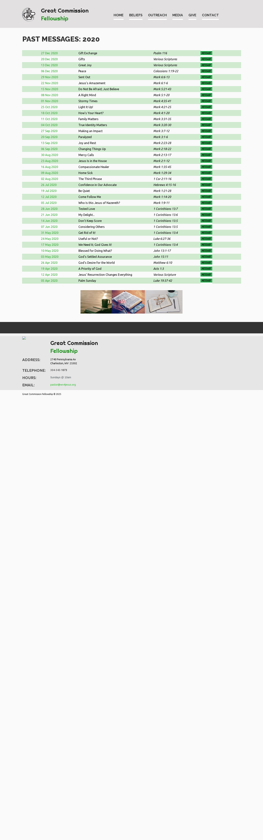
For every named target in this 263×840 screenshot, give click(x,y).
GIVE (192, 15)
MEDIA (177, 15)
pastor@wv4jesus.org (63, 384)
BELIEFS (135, 15)
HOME (119, 15)
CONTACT (210, 15)
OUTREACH (157, 15)
